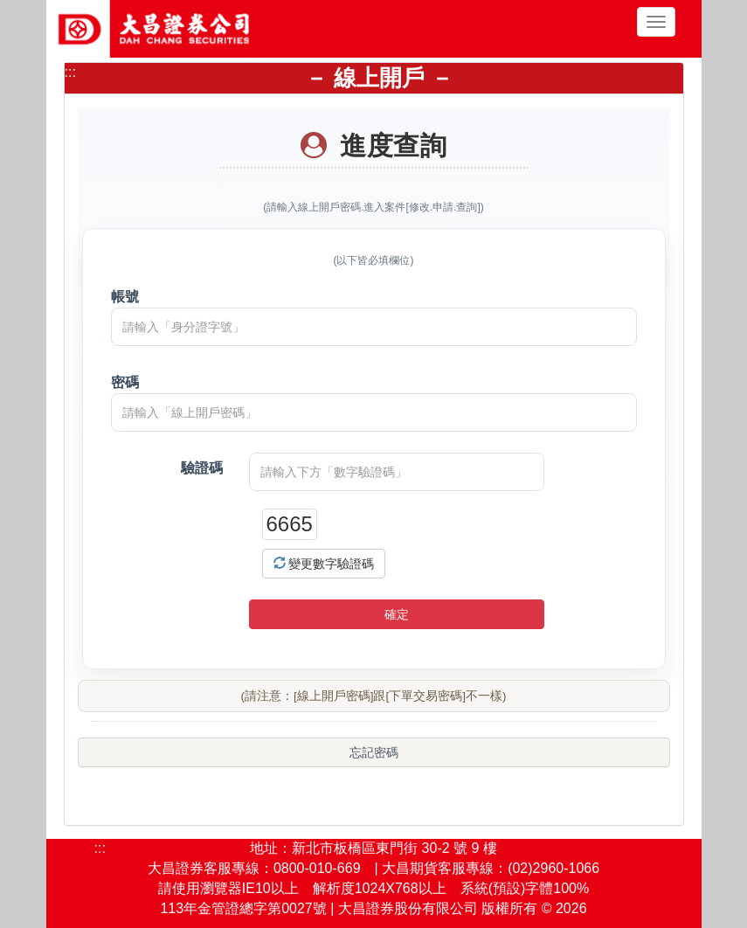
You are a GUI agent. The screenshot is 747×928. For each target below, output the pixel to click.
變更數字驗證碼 (324, 564)
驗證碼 (202, 468)
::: (70, 72)
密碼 (125, 382)
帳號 (125, 296)
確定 (396, 614)
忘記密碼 (373, 752)
